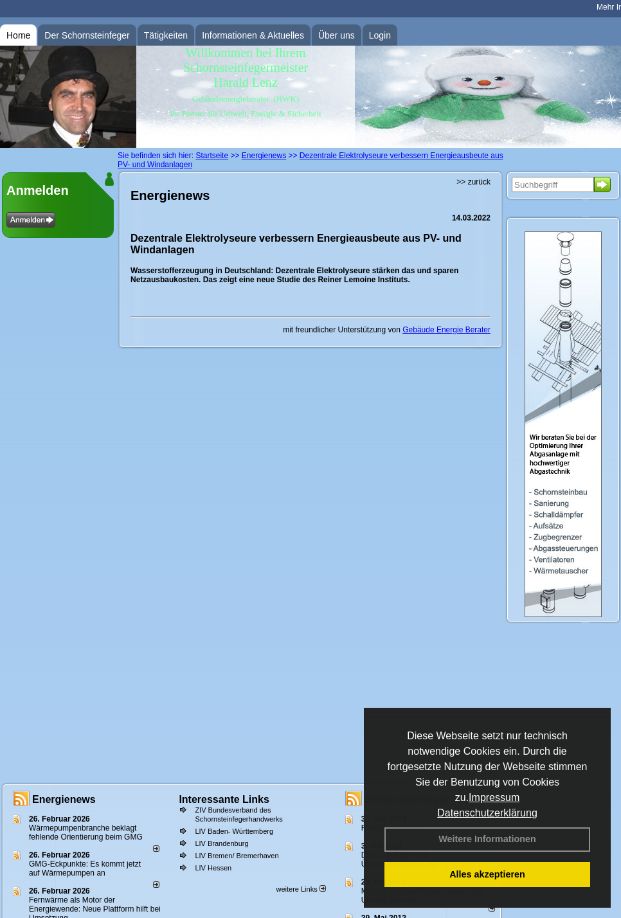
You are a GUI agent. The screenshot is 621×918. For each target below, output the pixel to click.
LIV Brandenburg (221, 843)
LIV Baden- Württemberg (234, 831)
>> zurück (473, 181)
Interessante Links (224, 799)
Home (18, 35)
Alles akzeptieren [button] (487, 874)
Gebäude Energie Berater (446, 329)
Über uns (336, 35)
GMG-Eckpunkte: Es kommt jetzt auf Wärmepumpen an (85, 869)
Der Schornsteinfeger (86, 35)
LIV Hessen (213, 868)
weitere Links (300, 889)
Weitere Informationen (487, 839)
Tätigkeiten (166, 35)
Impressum (494, 797)
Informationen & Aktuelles (253, 35)
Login (380, 35)
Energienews (64, 799)
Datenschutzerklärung (487, 812)
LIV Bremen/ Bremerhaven (236, 856)
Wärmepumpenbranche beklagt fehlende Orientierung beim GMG (86, 833)
